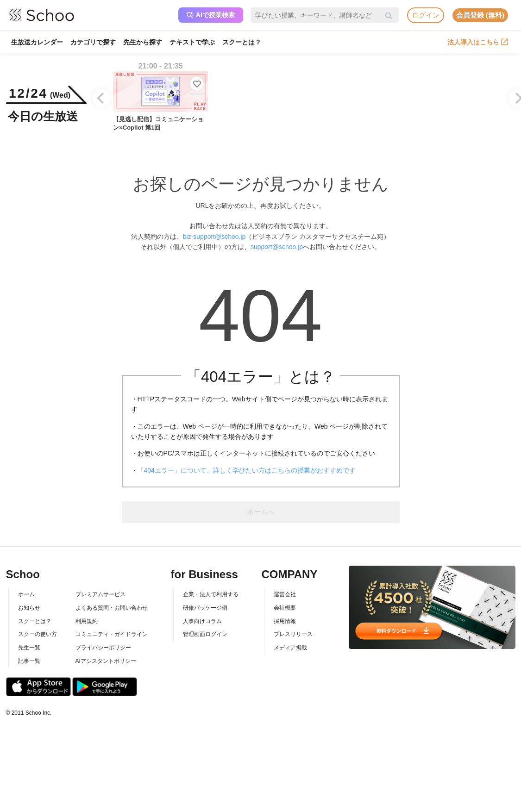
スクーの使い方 (37, 634)
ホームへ (261, 512)
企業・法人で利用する (211, 594)
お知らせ (29, 608)
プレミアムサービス (100, 594)
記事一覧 (29, 661)
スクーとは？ (241, 42)
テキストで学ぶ (192, 42)
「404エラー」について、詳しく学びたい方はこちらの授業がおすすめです (247, 470)
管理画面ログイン (205, 634)
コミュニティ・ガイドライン (111, 634)
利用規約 (86, 621)
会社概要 (285, 608)
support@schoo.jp (277, 246)
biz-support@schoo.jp (214, 236)
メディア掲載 (290, 647)
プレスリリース (293, 634)
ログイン (425, 15)
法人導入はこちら (477, 42)
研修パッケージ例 (205, 608)
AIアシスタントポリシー (105, 661)
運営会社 (285, 594)
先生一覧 (29, 647)
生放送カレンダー (37, 42)
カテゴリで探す (93, 42)
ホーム (26, 594)
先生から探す (142, 42)
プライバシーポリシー (103, 647)
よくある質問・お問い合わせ (111, 608)
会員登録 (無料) (480, 15)
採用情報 (285, 621)
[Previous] (101, 98)
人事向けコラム (202, 621)
